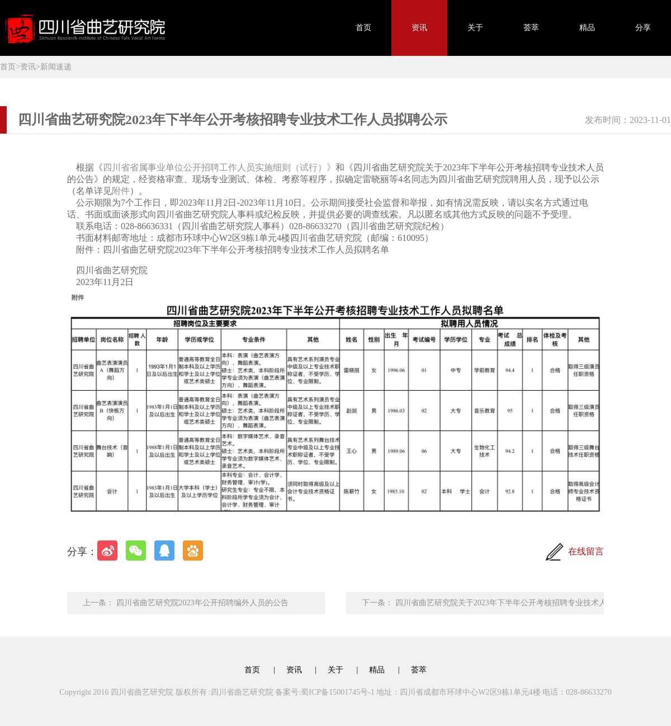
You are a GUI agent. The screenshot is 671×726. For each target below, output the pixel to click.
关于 (475, 27)
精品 (587, 27)
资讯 (419, 27)
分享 (643, 27)
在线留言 (586, 551)
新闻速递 (56, 67)
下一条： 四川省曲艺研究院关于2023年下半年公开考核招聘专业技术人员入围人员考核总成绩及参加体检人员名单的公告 (483, 603)
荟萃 (531, 27)
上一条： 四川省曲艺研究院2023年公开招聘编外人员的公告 (186, 603)
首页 (363, 27)
